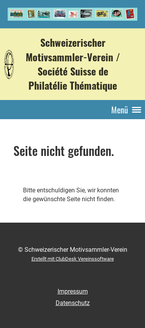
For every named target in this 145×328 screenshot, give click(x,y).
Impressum (73, 291)
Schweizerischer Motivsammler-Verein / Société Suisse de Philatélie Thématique (73, 63)
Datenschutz (73, 303)
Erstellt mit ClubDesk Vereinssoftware (72, 259)
